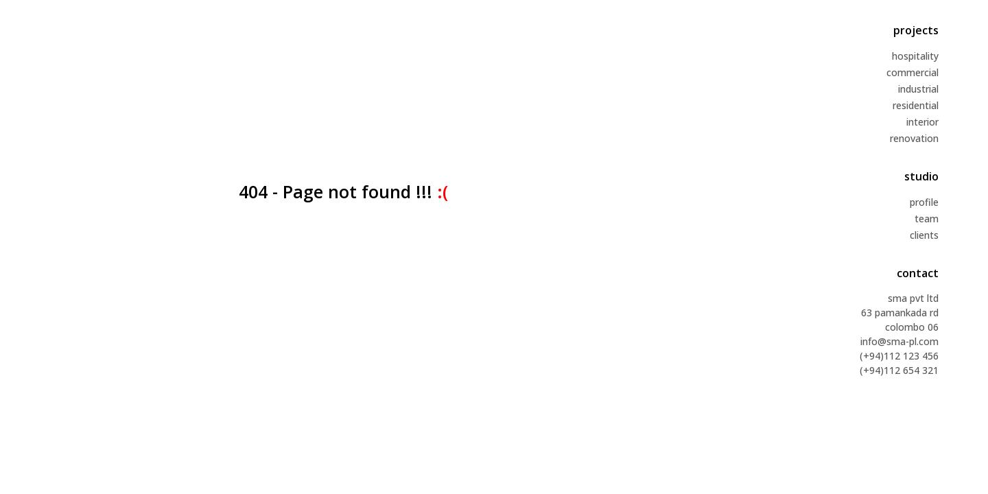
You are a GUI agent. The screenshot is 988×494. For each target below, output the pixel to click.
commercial (912, 72)
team (927, 218)
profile (924, 202)
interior (922, 121)
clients (924, 235)
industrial (918, 88)
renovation (914, 138)
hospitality (915, 55)
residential (916, 105)
